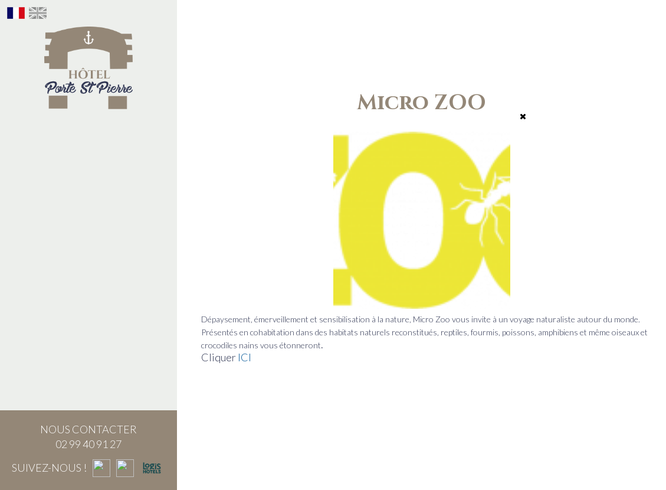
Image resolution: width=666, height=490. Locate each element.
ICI (244, 357)
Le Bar (88, 216)
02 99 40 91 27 (88, 443)
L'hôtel (89, 129)
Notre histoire (88, 158)
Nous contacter (88, 331)
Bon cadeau (89, 245)
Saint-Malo (89, 302)
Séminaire (88, 273)
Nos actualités (88, 360)
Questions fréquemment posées (88, 396)
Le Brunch (88, 187)
